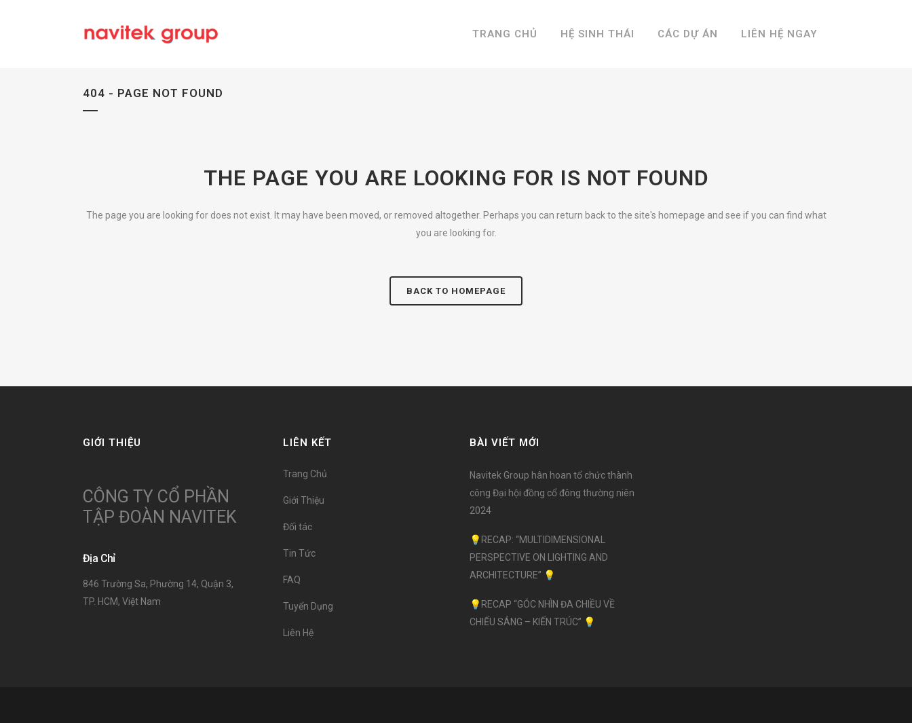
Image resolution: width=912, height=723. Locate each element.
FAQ (292, 579)
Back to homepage (456, 291)
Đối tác (297, 526)
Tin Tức (299, 553)
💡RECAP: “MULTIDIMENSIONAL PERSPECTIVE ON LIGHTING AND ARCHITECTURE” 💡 (539, 557)
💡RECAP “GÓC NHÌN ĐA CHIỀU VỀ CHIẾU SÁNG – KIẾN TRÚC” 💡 (542, 613)
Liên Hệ (298, 632)
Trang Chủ (305, 473)
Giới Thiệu (303, 500)
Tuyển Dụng (308, 606)
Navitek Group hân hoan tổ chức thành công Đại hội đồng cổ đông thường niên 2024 (552, 493)
